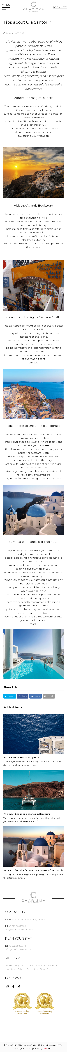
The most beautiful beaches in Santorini (26, 814)
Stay (17, 965)
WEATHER (33, 1028)
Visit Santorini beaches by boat (21, 757)
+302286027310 (17, 926)
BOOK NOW (60, 7)
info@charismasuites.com (19, 929)
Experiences (50, 965)
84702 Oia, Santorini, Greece (30, 919)
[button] (6, 5)
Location (11, 969)
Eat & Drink (27, 965)
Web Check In (61, 13)
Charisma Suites (32, 616)
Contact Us (32, 969)
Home (9, 965)
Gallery (21, 969)
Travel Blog (46, 969)
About (38, 965)
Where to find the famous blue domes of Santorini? (33, 870)
